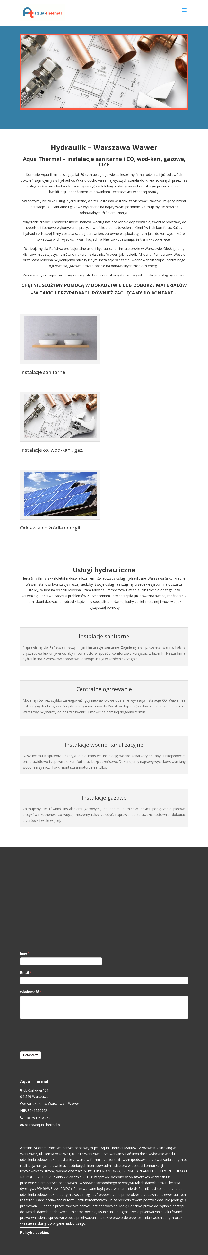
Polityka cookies (34, 1232)
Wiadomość (31, 992)
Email (26, 973)
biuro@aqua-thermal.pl (43, 1124)
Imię (24, 953)
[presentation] (57, 1034)
